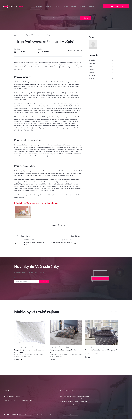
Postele (73, 6)
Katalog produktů (116, 6)
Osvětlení (82, 6)
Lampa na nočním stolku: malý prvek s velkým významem (74, 399)
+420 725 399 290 (10, 400)
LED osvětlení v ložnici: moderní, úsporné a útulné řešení (74, 396)
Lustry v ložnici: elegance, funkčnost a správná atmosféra (74, 401)
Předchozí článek (23, 236)
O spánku (39, 6)
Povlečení (48, 6)
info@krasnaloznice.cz (27, 400)
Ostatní (91, 6)
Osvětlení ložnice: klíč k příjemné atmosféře (71, 404)
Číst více (16, 359)
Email (15, 278)
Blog (20, 35)
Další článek (75, 236)
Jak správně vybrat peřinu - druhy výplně (41, 35)
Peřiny (57, 6)
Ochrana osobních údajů (25, 415)
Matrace (65, 6)
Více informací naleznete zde (70, 415)
